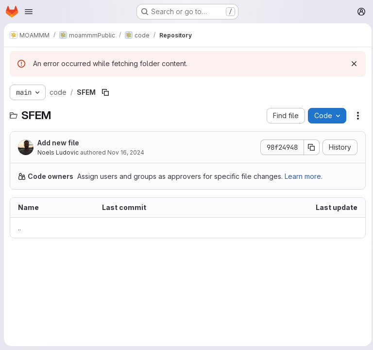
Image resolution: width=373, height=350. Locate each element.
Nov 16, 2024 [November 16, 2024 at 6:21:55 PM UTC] (125, 152)
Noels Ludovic (58, 152)
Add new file (58, 143)
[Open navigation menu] (28, 11)
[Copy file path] (105, 92)
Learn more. (303, 176)
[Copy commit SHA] (309, 147)
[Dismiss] (351, 64)
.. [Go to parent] (19, 228)
